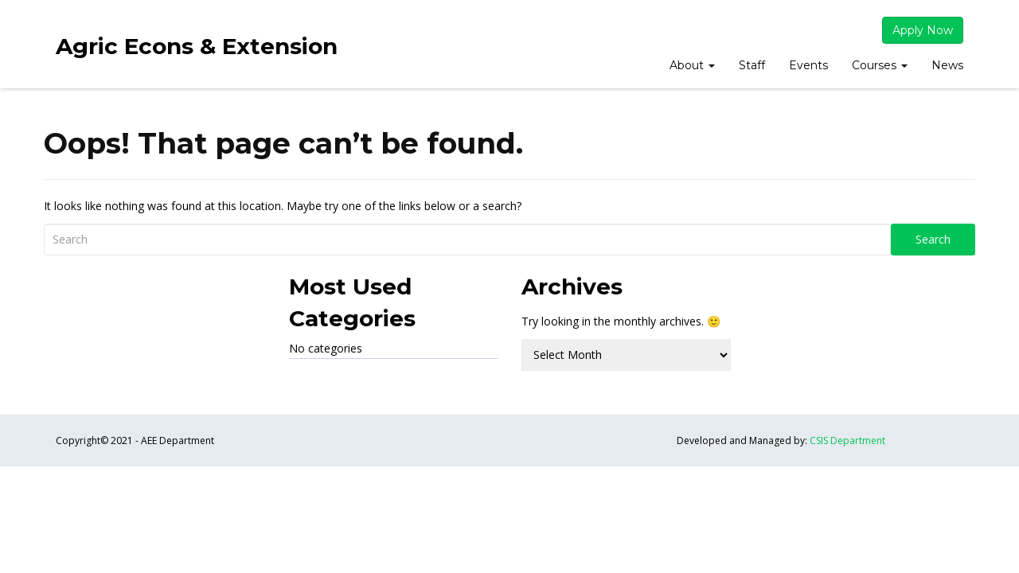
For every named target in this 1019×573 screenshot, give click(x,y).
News (947, 65)
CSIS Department (847, 440)
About (692, 65)
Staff (752, 65)
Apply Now (922, 30)
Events (808, 65)
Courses (880, 65)
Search (933, 239)
